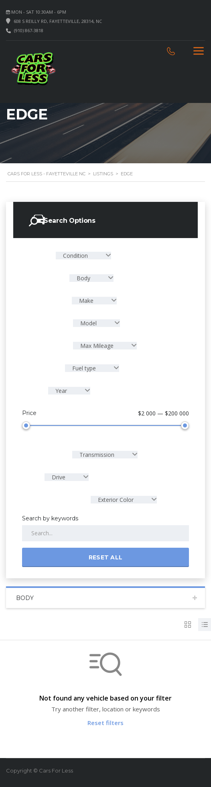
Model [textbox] (88, 323)
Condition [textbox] (75, 255)
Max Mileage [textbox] (97, 345)
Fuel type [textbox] (84, 368)
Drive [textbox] (58, 477)
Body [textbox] (83, 278)
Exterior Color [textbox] (115, 499)
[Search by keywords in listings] (105, 533)
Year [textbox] (61, 391)
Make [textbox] (86, 300)
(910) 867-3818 (28, 30)
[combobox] (83, 255)
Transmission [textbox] (97, 454)
